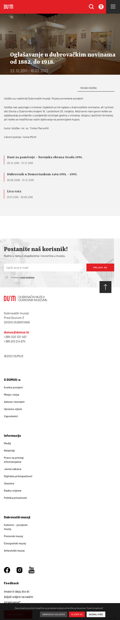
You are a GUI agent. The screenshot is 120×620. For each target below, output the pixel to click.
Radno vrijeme (12, 490)
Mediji (7, 443)
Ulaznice (9, 483)
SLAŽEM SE (77, 614)
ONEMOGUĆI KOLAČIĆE (53, 614)
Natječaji (9, 450)
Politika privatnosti (15, 497)
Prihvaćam (22, 277)
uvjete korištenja (27, 277)
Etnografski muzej (15, 543)
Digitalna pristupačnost (18, 476)
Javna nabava (12, 469)
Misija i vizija (11, 394)
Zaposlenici (11, 416)
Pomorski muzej (13, 536)
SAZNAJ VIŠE (96, 614)
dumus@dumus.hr (16, 332)
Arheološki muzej (14, 550)
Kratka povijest (13, 387)
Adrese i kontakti (14, 401)
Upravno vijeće (13, 409)
